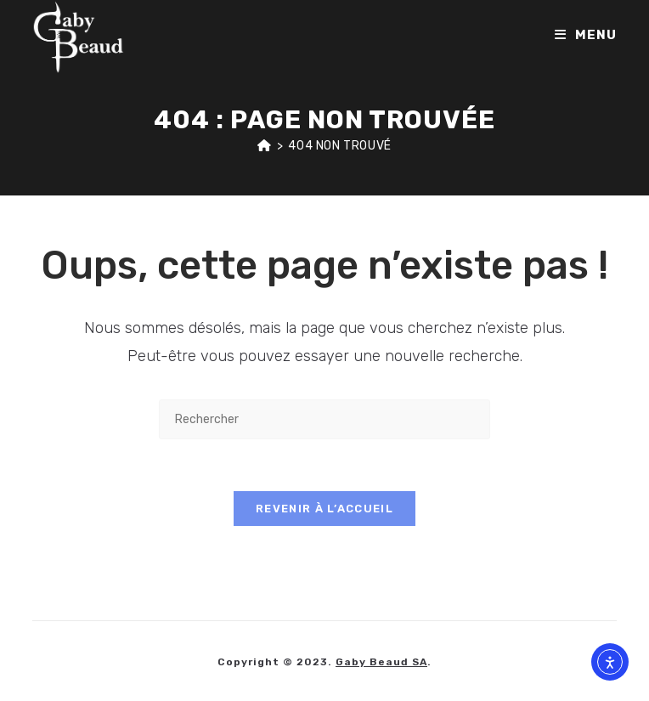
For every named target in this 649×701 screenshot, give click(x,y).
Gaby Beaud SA (381, 662)
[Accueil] (264, 146)
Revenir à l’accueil (324, 508)
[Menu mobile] (586, 34)
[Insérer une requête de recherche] (324, 419)
